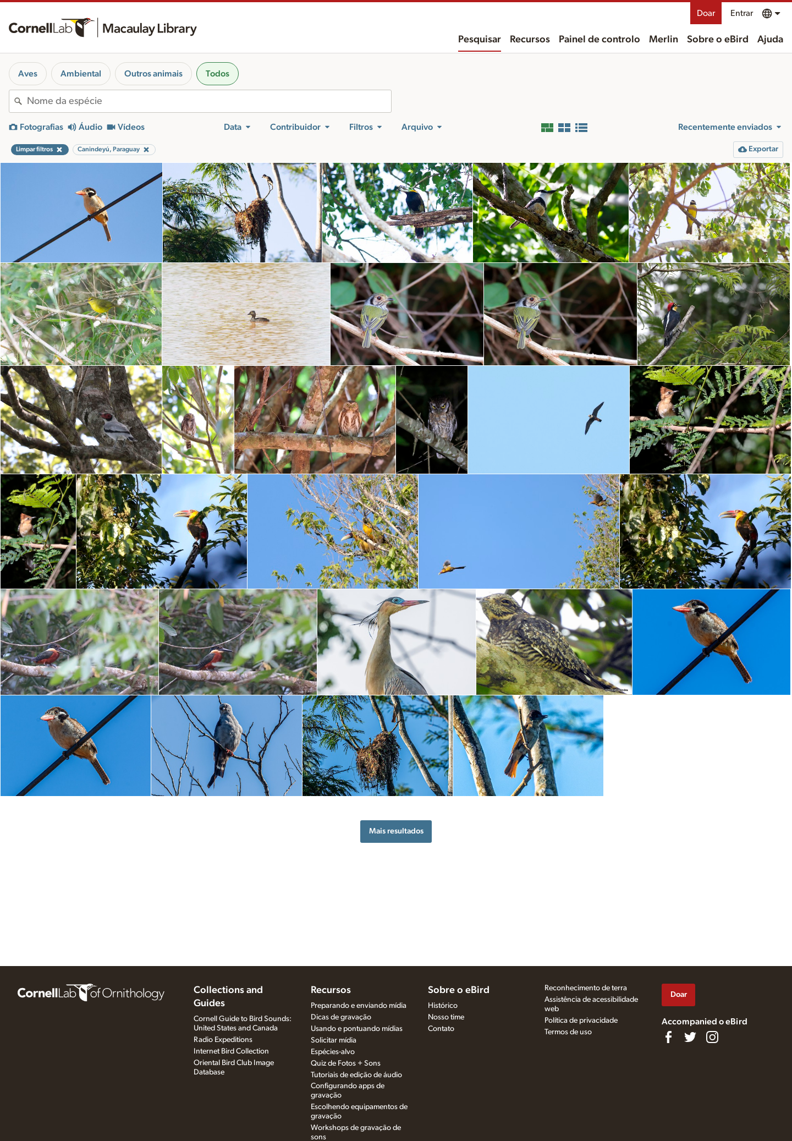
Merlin (663, 40)
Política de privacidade (581, 1020)
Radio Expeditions (223, 1040)
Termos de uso (568, 1032)
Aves (27, 73)
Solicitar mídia (333, 1040)
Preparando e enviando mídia (358, 1006)
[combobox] (209, 101)
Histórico (443, 1006)
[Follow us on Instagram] (712, 1037)
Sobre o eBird (718, 40)
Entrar (741, 13)
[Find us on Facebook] (668, 1037)
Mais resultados (396, 831)
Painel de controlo (599, 40)
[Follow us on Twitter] (690, 1037)
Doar (706, 13)
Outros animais (153, 73)
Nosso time (446, 1017)
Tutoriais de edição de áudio (356, 1075)
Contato (441, 1029)
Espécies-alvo (333, 1052)
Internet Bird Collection (231, 1051)
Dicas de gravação (341, 1017)
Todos (217, 73)
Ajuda (770, 40)
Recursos (530, 40)
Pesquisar (479, 40)
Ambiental (81, 73)
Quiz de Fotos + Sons (346, 1063)
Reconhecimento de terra (585, 988)
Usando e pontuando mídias (357, 1029)
